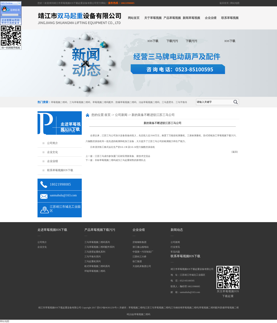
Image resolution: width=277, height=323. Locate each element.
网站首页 (133, 17)
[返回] (235, 152)
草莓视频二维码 (59, 102)
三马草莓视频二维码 (79, 102)
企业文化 (52, 152)
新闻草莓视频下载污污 (191, 29)
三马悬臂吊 (167, 102)
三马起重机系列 (92, 261)
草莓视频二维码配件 (103, 102)
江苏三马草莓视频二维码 (157, 307)
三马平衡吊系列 (92, 256)
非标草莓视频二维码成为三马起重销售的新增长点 (120, 160)
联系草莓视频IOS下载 (230, 29)
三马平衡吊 (181, 102)
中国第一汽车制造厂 (143, 251)
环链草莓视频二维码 (94, 271)
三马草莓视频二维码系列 (97, 242)
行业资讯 (175, 247)
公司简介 (52, 143)
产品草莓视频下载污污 (172, 29)
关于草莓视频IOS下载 (153, 29)
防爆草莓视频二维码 (126, 102)
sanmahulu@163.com (63, 195)
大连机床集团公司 (142, 266)
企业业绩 (210, 17)
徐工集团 (137, 261)
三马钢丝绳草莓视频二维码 (185, 307)
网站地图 (234, 3)
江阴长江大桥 (139, 256)
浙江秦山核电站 (141, 247)
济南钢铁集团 (139, 242)
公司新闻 (121, 114)
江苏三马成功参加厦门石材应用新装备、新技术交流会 (122, 156)
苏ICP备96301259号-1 (108, 307)
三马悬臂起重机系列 (94, 251)
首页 (107, 114)
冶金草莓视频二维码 (149, 102)
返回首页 (224, 3)
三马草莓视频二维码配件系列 (99, 247)
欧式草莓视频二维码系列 (97, 266)
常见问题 (175, 251)
